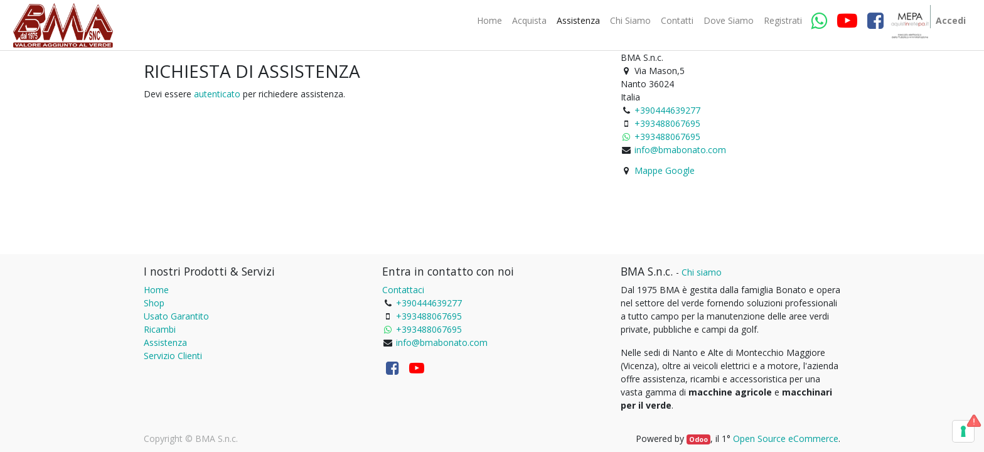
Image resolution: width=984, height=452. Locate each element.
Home (156, 290)
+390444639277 (667, 110)
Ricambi (160, 329)
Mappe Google (664, 170)
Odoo (698, 439)
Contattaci (403, 290)
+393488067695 (667, 123)
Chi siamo (702, 272)
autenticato (217, 94)
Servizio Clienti (173, 356)
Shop (154, 303)
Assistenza (165, 342)
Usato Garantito (176, 316)
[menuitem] (489, 20)
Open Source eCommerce (785, 438)
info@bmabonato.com (680, 150)
